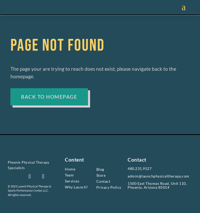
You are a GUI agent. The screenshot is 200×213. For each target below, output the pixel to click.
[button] (29, 176)
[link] (31, 156)
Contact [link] (103, 181)
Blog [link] (100, 169)
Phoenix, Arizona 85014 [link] (148, 187)
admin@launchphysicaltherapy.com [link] (158, 176)
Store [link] (101, 175)
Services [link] (72, 181)
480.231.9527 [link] (140, 168)
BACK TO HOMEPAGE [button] (49, 97)
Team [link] (69, 175)
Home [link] (70, 169)
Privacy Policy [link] (108, 187)
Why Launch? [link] (76, 187)
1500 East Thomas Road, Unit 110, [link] (157, 183)
